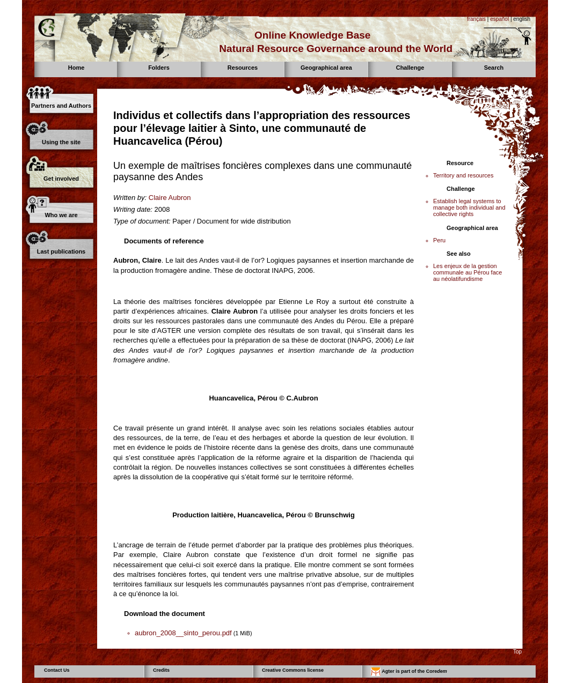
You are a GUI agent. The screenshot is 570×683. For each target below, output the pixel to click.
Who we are (61, 215)
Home (76, 67)
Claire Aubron (170, 198)
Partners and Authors (61, 105)
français (476, 19)
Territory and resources (463, 175)
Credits (161, 670)
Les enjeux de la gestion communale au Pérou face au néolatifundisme (467, 272)
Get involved (61, 178)
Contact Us (57, 670)
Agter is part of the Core (409, 671)
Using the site (61, 142)
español (499, 19)
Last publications (61, 251)
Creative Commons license (293, 670)
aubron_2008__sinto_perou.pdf (183, 633)
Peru (439, 240)
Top (517, 652)
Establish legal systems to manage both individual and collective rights (469, 207)
